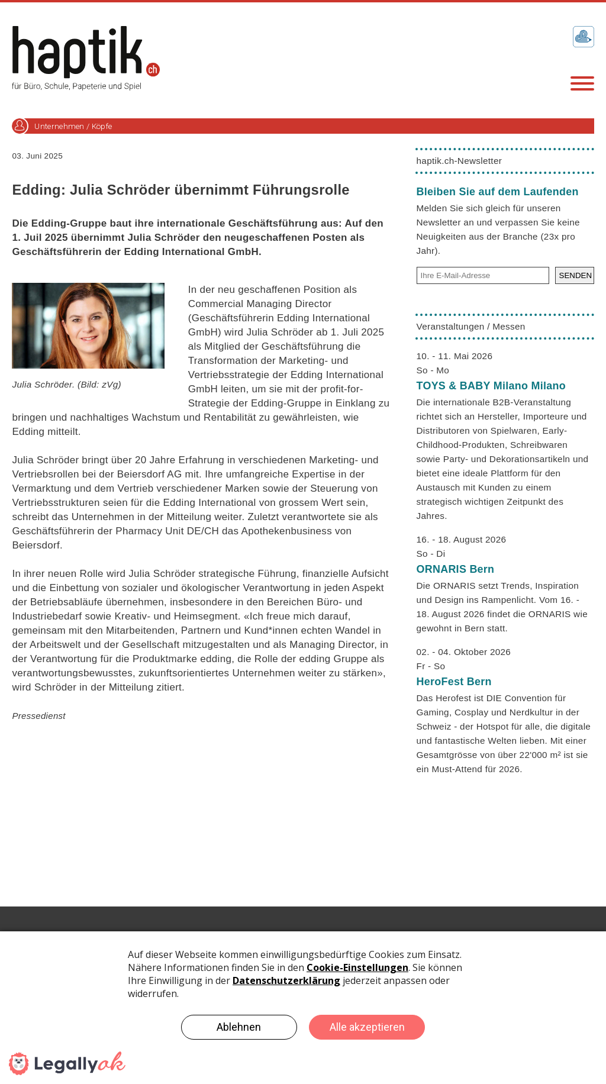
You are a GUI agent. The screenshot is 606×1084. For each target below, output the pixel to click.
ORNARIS (456, 569)
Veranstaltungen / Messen (471, 326)
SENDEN (575, 275)
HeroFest (454, 682)
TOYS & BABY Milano (491, 386)
